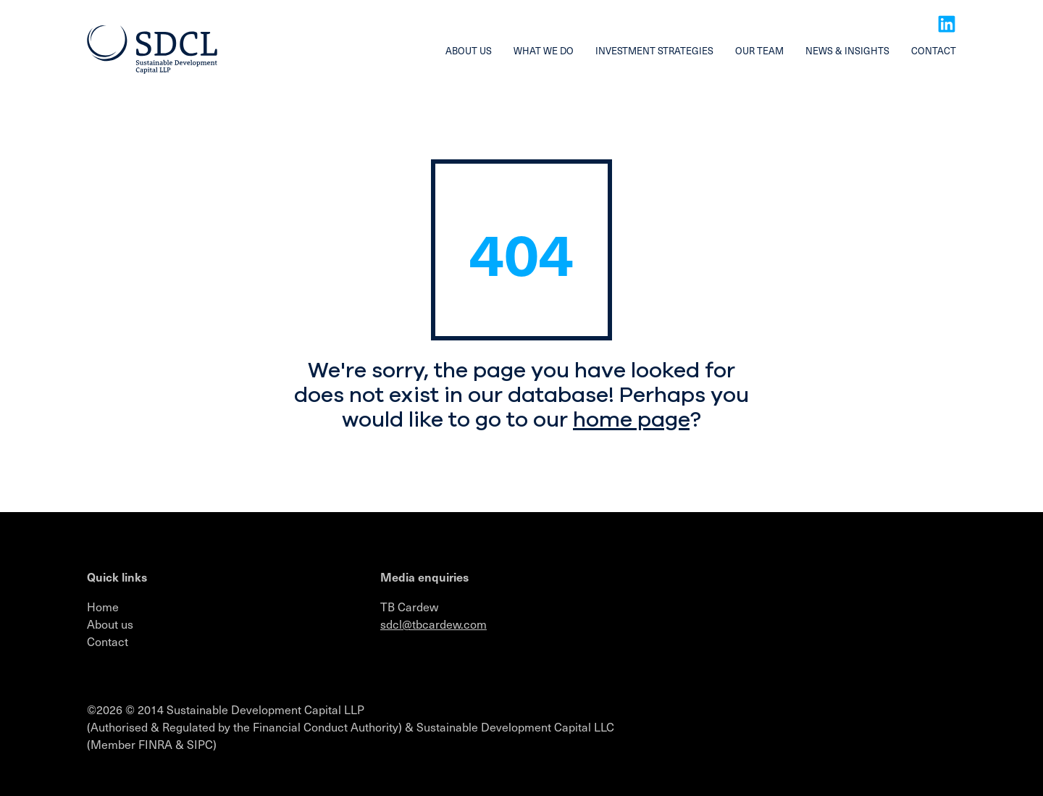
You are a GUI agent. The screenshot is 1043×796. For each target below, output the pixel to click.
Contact (933, 50)
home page (631, 420)
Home (103, 606)
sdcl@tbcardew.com (433, 623)
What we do (544, 50)
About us (468, 50)
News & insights (847, 50)
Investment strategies (654, 50)
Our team (759, 50)
